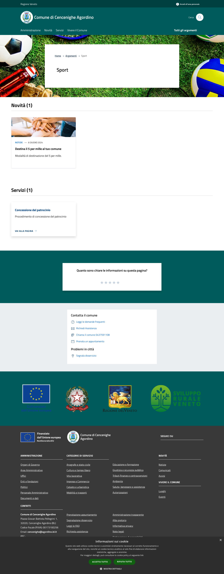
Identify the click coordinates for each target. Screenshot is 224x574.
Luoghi (162, 491)
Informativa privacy (123, 526)
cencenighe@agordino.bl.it (42, 532)
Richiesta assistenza (77, 531)
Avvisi (162, 476)
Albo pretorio (119, 520)
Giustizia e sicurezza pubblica (128, 470)
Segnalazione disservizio (79, 520)
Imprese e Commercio (78, 481)
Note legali (118, 531)
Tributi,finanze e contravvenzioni (130, 476)
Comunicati (165, 470)
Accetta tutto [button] (100, 561)
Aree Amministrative (32, 470)
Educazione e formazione (126, 464)
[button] (112, 568)
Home (58, 56)
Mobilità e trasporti (77, 492)
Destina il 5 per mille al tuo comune (38, 148)
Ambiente (118, 481)
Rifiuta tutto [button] (124, 561)
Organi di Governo (30, 465)
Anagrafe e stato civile (78, 465)
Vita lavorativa (74, 476)
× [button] (220, 540)
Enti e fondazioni (29, 481)
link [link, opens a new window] (142, 555)
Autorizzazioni (120, 492)
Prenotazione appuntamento (82, 515)
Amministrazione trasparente (128, 515)
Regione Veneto (29, 4)
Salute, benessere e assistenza (129, 487)
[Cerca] (199, 17)
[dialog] (112, 555)
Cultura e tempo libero (78, 470)
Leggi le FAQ (73, 526)
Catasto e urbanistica (78, 487)
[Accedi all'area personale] (187, 4)
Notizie (19, 142)
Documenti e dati (30, 498)
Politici (24, 487)
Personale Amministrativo (34, 492)
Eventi (162, 497)
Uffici (23, 476)
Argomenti (71, 56)
